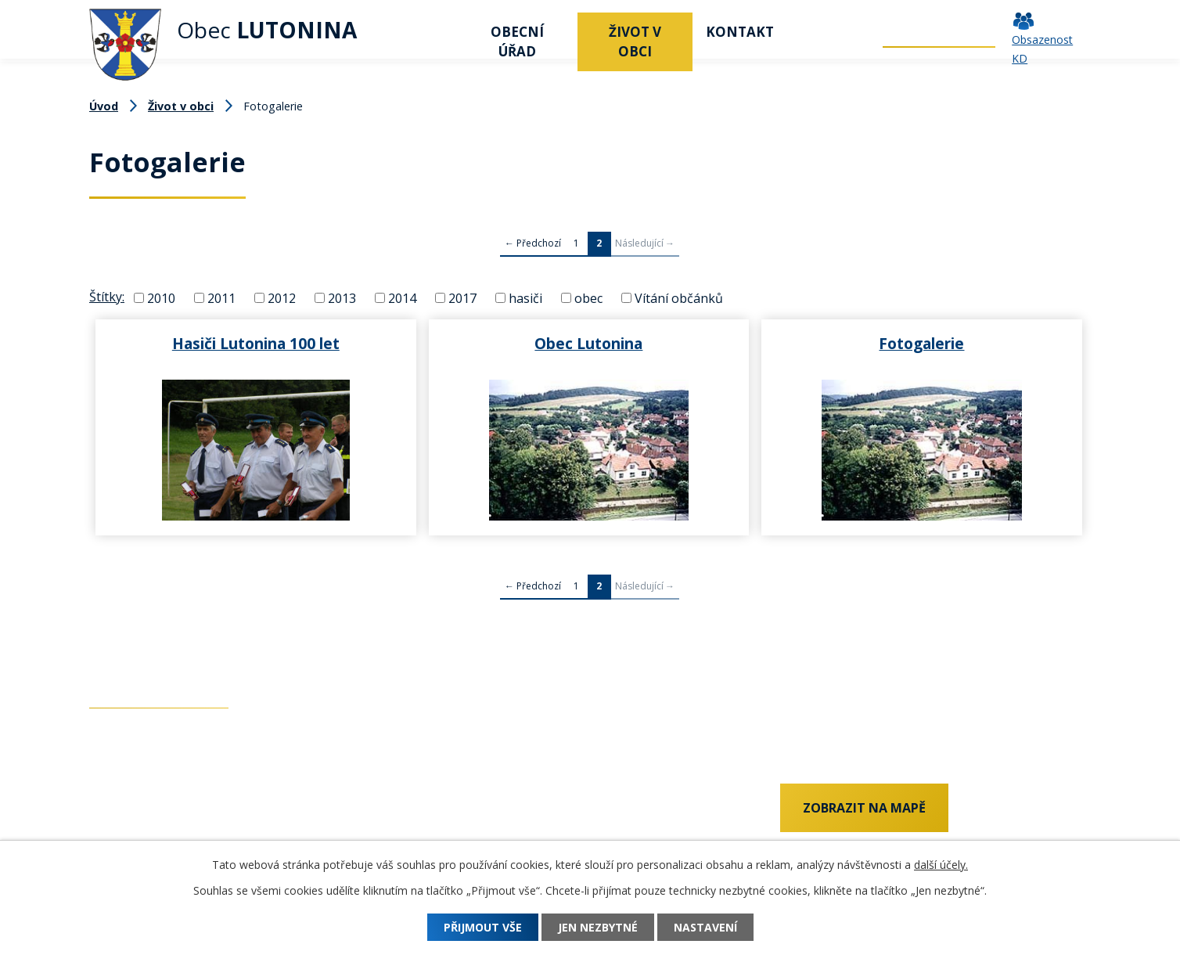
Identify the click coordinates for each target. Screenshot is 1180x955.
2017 (462, 297)
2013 (342, 297)
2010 (161, 297)
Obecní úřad (517, 41)
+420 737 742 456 (140, 809)
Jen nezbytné (598, 927)
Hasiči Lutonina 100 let (256, 343)
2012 (282, 297)
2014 (402, 297)
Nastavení (705, 927)
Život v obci (635, 41)
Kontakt (740, 32)
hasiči (525, 297)
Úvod (437, 32)
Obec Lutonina (588, 343)
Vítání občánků (679, 297)
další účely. (941, 864)
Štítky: (106, 296)
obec (588, 297)
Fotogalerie (921, 343)
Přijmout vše (483, 927)
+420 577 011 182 (140, 835)
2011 (221, 297)
